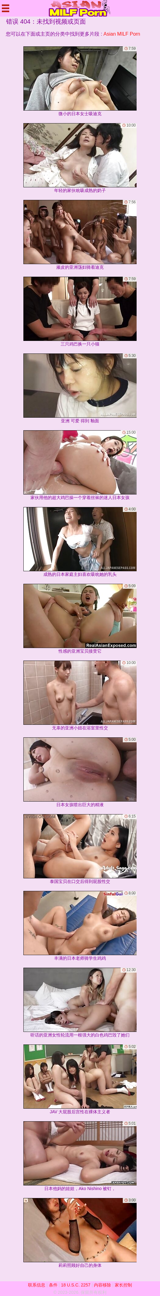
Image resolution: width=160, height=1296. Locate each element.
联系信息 (36, 1284)
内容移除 (102, 1284)
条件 (53, 1284)
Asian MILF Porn (121, 34)
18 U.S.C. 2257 (75, 1284)
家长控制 (123, 1284)
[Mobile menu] (5, 8)
